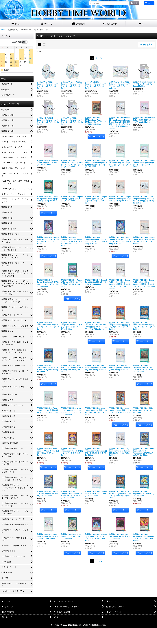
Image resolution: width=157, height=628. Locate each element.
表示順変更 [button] (146, 44)
